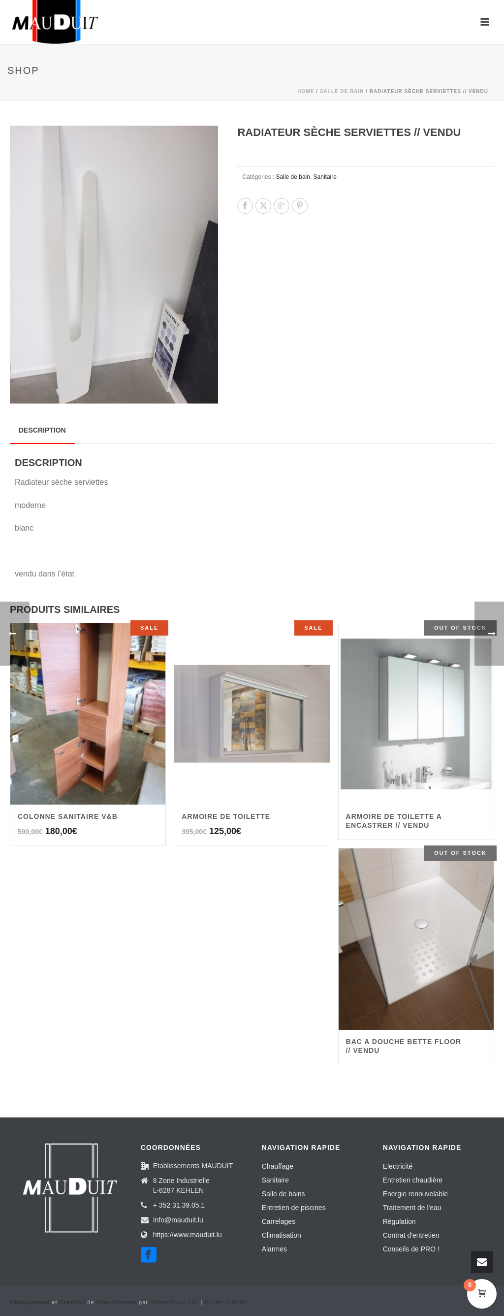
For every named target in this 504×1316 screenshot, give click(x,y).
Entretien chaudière (412, 1180)
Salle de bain (342, 91)
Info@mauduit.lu (178, 1220)
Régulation (399, 1221)
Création (73, 1302)
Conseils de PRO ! (411, 1249)
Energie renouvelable (415, 1194)
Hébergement (30, 1302)
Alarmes (274, 1249)
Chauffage (277, 1166)
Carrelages (278, 1221)
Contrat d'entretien (411, 1235)
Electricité (398, 1166)
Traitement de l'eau (412, 1208)
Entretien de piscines (294, 1208)
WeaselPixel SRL (174, 1302)
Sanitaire (325, 176)
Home (305, 91)
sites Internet (116, 1302)
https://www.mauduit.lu (187, 1235)
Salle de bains (283, 1194)
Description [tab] (42, 430)
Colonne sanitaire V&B (68, 816)
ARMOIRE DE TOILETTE (226, 816)
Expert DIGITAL (227, 1302)
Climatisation (281, 1235)
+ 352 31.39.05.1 (179, 1205)
